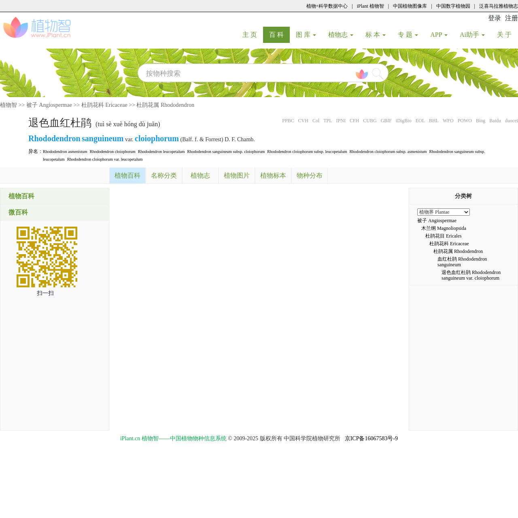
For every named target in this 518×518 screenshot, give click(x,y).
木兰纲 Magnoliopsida (443, 228)
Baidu (495, 120)
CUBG (369, 120)
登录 (494, 18)
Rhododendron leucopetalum (161, 151)
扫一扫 (45, 293)
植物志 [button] (340, 34)
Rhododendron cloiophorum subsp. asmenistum (388, 151)
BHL (434, 120)
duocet (511, 120)
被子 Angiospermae (49, 105)
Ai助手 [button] (472, 34)
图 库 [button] (306, 34)
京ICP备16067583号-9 (371, 438)
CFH (354, 120)
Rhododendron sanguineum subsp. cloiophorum (226, 151)
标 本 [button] (375, 34)
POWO (465, 120)
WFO (448, 120)
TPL (327, 120)
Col (315, 120)
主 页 (252, 34)
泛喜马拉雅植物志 (498, 6)
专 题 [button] (408, 34)
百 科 (279, 34)
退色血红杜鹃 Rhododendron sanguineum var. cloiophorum (471, 275)
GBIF (386, 120)
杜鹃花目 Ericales (443, 236)
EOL (420, 120)
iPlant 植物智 (370, 6)
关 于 (507, 34)
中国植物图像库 (410, 6)
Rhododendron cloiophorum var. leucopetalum (105, 159)
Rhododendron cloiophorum (113, 151)
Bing (480, 120)
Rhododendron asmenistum (65, 151)
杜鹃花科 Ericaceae (104, 105)
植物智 (8, 105)
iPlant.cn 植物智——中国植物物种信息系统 (173, 438)
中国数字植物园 (453, 6)
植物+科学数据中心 (327, 6)
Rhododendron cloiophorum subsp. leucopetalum (307, 151)
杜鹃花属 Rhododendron (165, 105)
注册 (511, 18)
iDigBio (404, 120)
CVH (303, 120)
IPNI (341, 120)
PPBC (288, 120)
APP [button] (439, 34)
